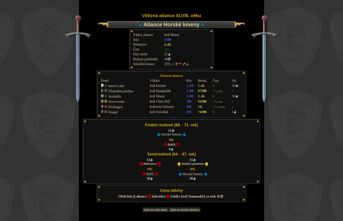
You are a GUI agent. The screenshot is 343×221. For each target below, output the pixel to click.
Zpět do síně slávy (155, 209)
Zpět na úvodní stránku (184, 209)
